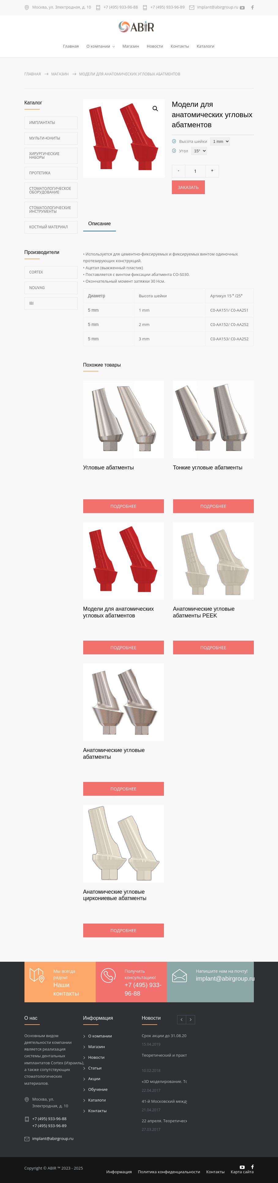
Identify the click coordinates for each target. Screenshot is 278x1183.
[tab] (99, 224)
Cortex (36, 271)
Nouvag (37, 287)
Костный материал (48, 226)
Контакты (180, 46)
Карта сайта (242, 1171)
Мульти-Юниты (44, 137)
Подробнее (123, 506)
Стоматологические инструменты (50, 209)
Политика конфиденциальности (169, 1171)
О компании (98, 46)
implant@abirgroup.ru (218, 7)
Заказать (188, 187)
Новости (155, 46)
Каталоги (205, 46)
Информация (119, 1171)
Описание (99, 223)
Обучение (98, 1089)
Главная (71, 46)
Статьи (95, 1068)
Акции (94, 1078)
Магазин (130, 46)
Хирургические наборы (44, 155)
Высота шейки (193, 141)
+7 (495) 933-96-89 (167, 7)
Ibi (31, 303)
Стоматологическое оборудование (50, 190)
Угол (183, 150)
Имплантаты (42, 122)
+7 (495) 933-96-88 (121, 7)
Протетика (39, 172)
